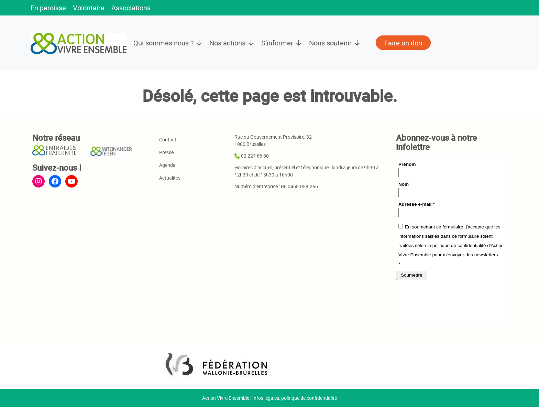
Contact (167, 139)
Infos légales (265, 398)
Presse (166, 152)
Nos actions (231, 43)
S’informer (281, 43)
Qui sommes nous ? (167, 43)
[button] (164, 8)
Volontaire (88, 7)
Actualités (169, 177)
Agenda (167, 165)
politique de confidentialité (309, 398)
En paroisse (48, 7)
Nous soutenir (335, 43)
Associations (131, 7)
